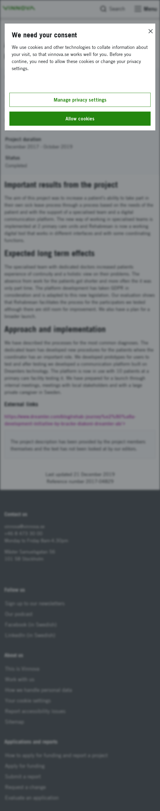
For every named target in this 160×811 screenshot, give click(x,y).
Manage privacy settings (80, 100)
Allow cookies (80, 119)
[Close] (150, 31)
